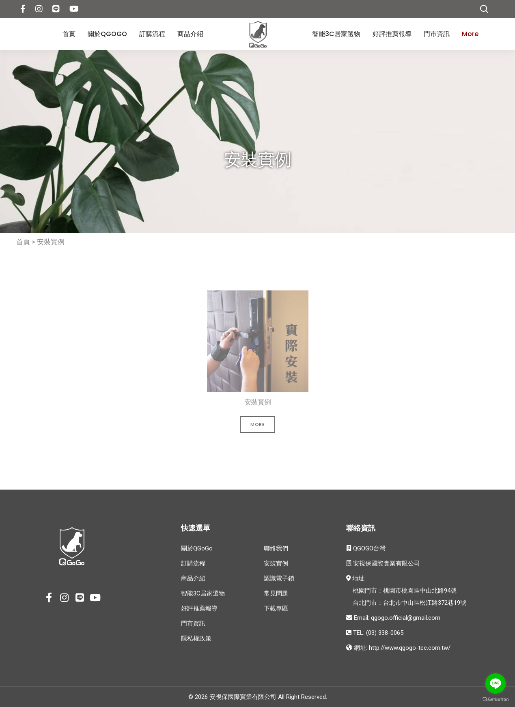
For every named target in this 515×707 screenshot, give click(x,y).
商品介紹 (190, 34)
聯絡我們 (276, 548)
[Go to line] (495, 683)
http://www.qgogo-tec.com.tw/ (409, 647)
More (470, 34)
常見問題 (276, 593)
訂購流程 (152, 34)
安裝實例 (51, 242)
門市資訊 (437, 34)
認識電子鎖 (279, 578)
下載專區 (276, 608)
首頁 (68, 34)
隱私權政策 (196, 638)
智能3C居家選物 (336, 34)
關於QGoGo (107, 34)
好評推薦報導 (392, 34)
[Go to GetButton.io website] (496, 698)
